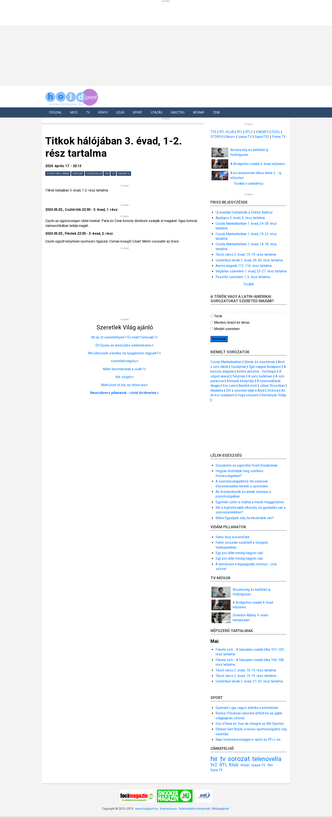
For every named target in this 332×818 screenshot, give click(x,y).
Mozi (73, 112)
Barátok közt (247, 386)
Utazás (156, 112)
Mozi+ (230, 137)
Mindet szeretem (227, 329)
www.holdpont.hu (146, 808)
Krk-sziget (124, 377)
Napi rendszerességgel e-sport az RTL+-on (248, 740)
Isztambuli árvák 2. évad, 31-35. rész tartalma (249, 681)
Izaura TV (124, 173)
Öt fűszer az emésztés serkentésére (124, 345)
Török (218, 316)
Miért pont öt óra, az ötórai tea (124, 385)
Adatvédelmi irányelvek (194, 808)
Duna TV (216, 770)
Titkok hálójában (58, 173)
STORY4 (217, 137)
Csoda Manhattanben (226, 362)
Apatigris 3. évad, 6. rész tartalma (240, 218)
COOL (275, 132)
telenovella (94, 173)
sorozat (77, 173)
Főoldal (55, 112)
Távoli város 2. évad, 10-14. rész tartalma (246, 670)
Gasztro (178, 112)
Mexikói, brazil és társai (231, 322)
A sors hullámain (260, 376)
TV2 (213, 132)
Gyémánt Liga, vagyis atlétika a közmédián (247, 708)
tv (113, 173)
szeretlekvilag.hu (125, 361)
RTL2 (249, 132)
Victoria (272, 390)
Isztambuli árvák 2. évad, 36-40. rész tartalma (249, 260)
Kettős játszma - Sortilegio (256, 371)
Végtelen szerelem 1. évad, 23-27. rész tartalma (251, 271)
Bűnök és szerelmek (259, 362)
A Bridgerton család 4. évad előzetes (257, 164)
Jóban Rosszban (272, 386)
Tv (88, 112)
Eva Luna (229, 386)
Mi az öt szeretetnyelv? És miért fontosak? (124, 337)
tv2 (213, 764)
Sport (137, 112)
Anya (260, 390)
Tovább (248, 284)
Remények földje (273, 395)
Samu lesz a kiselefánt (232, 537)
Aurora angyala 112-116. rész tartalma (244, 266)
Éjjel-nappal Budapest (265, 367)
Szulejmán (238, 367)
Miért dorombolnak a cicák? (125, 369)
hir (107, 173)
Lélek (120, 112)
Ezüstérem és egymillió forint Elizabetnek (247, 465)
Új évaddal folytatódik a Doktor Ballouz (244, 212)
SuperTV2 (262, 137)
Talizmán (238, 376)
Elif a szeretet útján (240, 390)
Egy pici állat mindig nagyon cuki (239, 553)
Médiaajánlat (220, 808)
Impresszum (168, 808)
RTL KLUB (226, 132)
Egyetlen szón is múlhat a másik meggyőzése (250, 502)
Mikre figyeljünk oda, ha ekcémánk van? (245, 518)
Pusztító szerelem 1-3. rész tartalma (243, 277)
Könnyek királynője (240, 381)
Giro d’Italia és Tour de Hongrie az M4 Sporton (250, 724)
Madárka (216, 390)
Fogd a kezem (248, 395)
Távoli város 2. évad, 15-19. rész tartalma (246, 254)
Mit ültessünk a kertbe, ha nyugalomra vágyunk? (124, 353)
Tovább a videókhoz (248, 184)
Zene (216, 112)
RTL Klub (228, 764)
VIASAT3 (262, 132)
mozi (245, 765)
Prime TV (279, 137)
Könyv (103, 112)
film (270, 765)
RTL (239, 132)
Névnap (199, 112)
